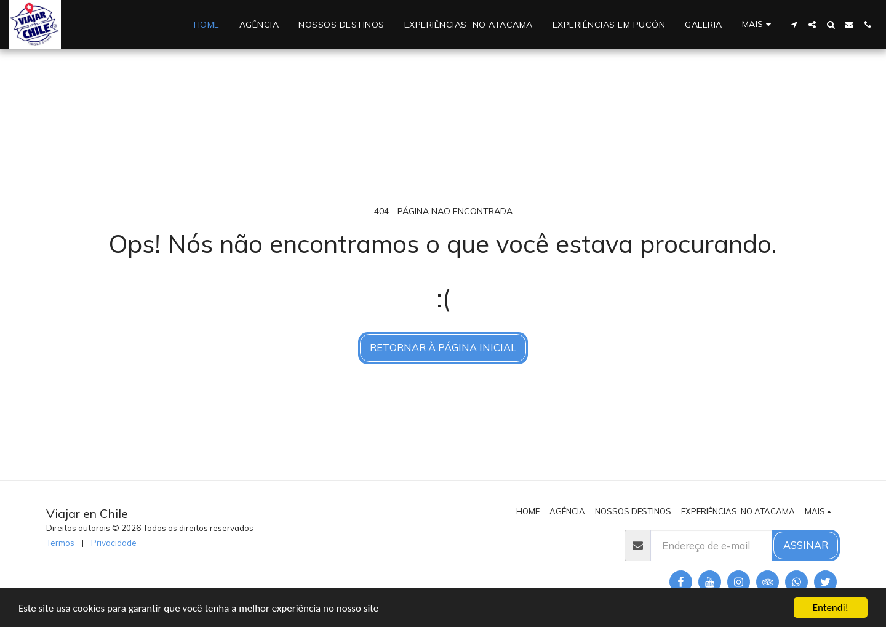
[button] (793, 24)
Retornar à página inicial (443, 347)
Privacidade (114, 543)
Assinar (805, 544)
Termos (60, 543)
